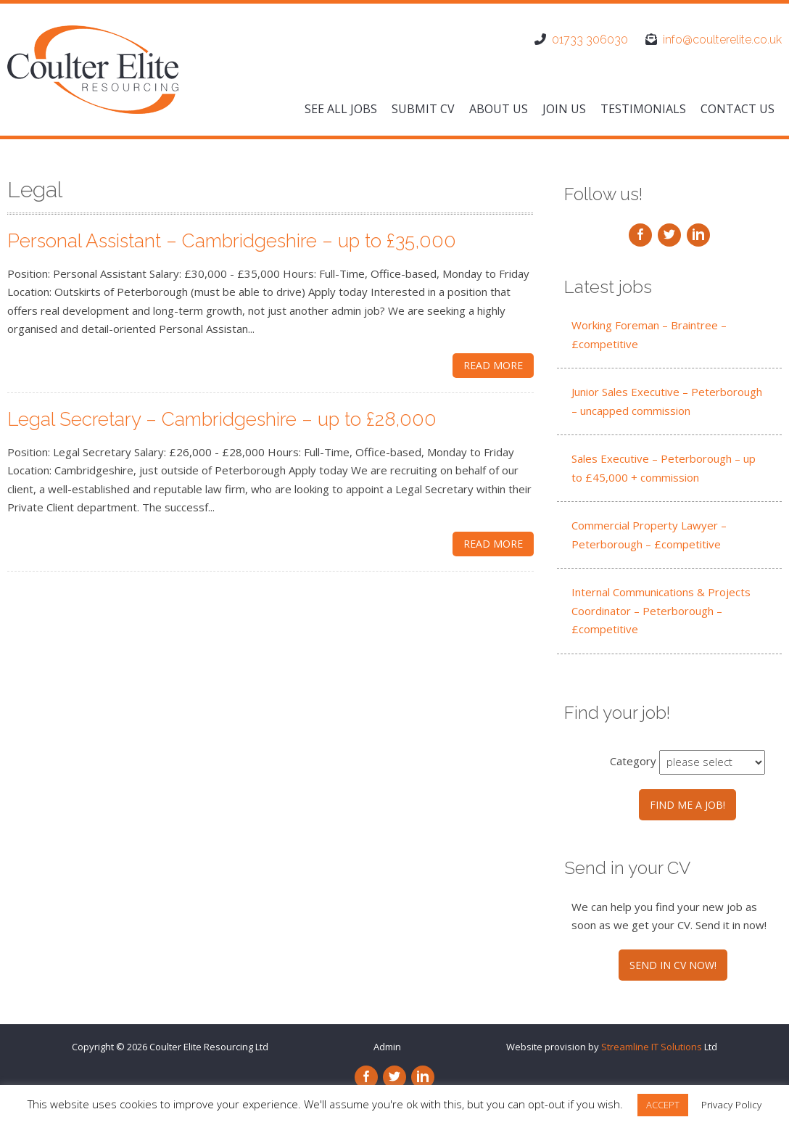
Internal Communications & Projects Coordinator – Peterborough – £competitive (661, 610)
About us (498, 109)
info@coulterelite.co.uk (722, 39)
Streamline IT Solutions (651, 1046)
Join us (564, 109)
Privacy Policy (731, 1104)
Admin (387, 1046)
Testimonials (643, 109)
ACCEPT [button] (662, 1104)
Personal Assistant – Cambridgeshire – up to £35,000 (231, 241)
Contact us (737, 109)
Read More (493, 365)
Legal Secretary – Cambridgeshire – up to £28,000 (222, 419)
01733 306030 (590, 39)
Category (633, 761)
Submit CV (423, 109)
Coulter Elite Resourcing (201, 1046)
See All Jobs (341, 109)
